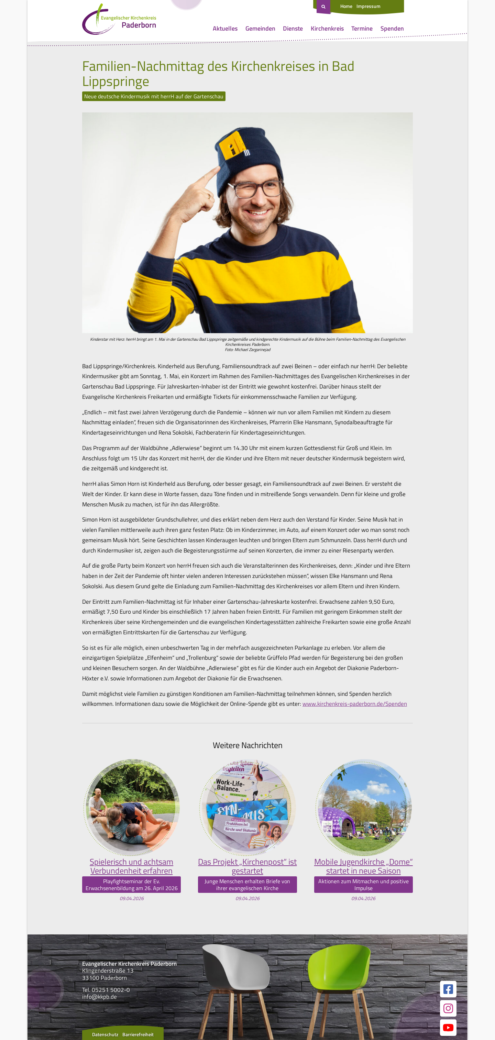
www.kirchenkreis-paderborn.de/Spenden (354, 703)
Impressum (368, 6)
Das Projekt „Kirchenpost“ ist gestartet (247, 866)
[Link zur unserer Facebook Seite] (448, 989)
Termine (362, 28)
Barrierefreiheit (138, 1034)
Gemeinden (260, 28)
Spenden (392, 28)
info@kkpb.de (99, 996)
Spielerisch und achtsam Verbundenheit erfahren (131, 866)
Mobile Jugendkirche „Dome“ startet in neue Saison (363, 866)
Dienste (293, 28)
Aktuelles (225, 28)
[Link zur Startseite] (119, 20)
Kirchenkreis (327, 28)
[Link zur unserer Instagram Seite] (448, 1008)
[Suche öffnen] (324, 7)
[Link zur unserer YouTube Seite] (448, 1027)
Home (346, 6)
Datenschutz (105, 1034)
